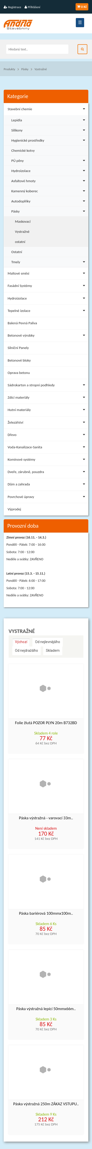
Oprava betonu (19, 372)
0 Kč (82, 7)
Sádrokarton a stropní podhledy (47, 386)
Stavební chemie (47, 110)
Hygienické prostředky (49, 140)
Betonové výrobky (47, 336)
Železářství (47, 423)
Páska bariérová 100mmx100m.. (46, 913)
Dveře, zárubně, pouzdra (47, 473)
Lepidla (49, 119)
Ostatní (16, 252)
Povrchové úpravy (47, 498)
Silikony (49, 130)
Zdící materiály (47, 398)
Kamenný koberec (49, 190)
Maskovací (23, 221)
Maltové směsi (47, 274)
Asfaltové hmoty (49, 180)
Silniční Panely (18, 348)
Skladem (53, 650)
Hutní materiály (47, 411)
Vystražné (41, 69)
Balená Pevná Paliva (22, 323)
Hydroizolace (49, 170)
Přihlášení (32, 7)
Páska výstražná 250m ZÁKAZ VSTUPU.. (46, 1104)
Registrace (12, 7)
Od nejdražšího (26, 650)
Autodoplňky (49, 200)
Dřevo (47, 436)
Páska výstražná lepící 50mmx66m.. (46, 1009)
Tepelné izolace (47, 311)
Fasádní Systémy (47, 286)
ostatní (20, 241)
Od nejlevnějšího (47, 642)
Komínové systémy (47, 460)
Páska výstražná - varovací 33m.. (46, 818)
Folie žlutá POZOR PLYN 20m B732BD (46, 723)
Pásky (24, 69)
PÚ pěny (49, 160)
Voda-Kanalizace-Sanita (47, 448)
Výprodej (14, 509)
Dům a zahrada (47, 485)
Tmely (49, 261)
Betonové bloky (19, 360)
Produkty (9, 69)
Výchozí (21, 642)
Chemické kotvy (23, 150)
